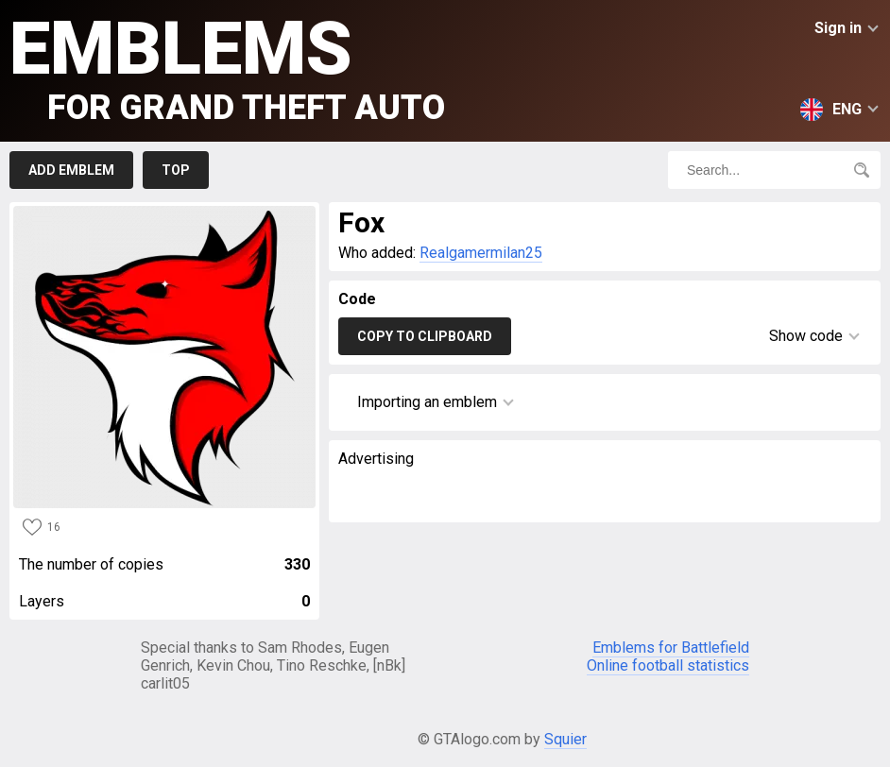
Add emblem (71, 170)
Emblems (227, 67)
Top (176, 170)
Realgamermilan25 (480, 253)
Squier (565, 739)
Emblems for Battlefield (670, 647)
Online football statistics (668, 665)
